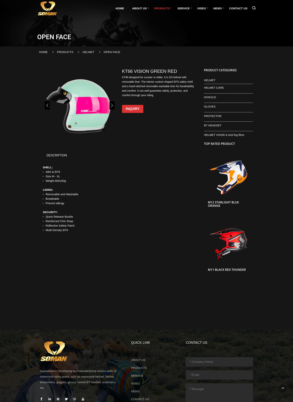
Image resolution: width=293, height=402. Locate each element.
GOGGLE (210, 97)
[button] (47, 105)
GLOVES (210, 106)
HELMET (88, 52)
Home (120, 8)
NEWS (217, 8)
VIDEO (201, 8)
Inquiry (133, 109)
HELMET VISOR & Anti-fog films (224, 134)
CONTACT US (238, 8)
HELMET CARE (214, 87)
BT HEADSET (213, 125)
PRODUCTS (162, 8)
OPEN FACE (112, 52)
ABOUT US (139, 8)
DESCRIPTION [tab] (57, 155)
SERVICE (184, 8)
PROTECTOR (213, 116)
